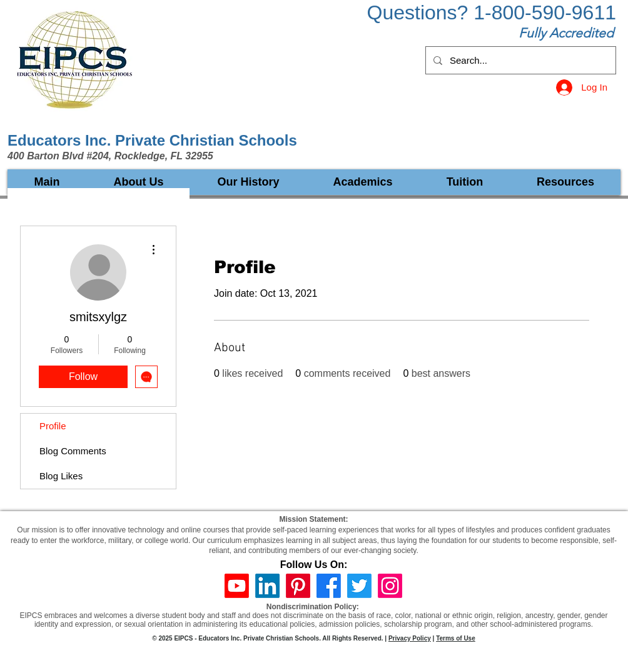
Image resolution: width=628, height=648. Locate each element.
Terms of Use (455, 638)
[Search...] (519, 60)
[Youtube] (237, 586)
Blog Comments (72, 451)
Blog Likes (61, 476)
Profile (52, 426)
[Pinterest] (298, 586)
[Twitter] (359, 586)
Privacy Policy (409, 638)
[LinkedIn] (267, 586)
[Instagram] (390, 586)
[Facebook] (329, 586)
